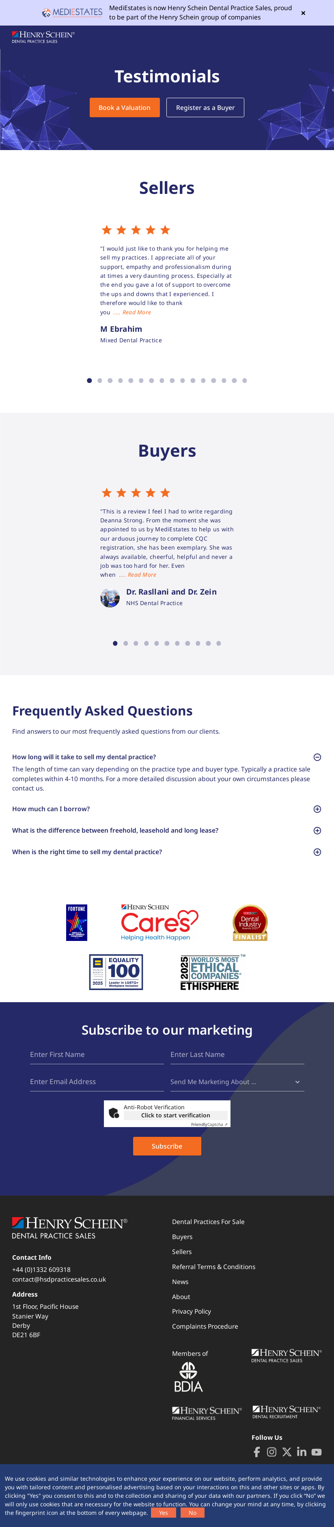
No (192, 1512)
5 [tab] (131, 380)
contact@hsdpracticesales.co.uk (59, 1289)
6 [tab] (141, 380)
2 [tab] (100, 380)
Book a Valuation (125, 107)
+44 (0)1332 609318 (41, 1280)
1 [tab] (89, 380)
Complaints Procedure (205, 1336)
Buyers (182, 1247)
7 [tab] (152, 380)
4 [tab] (120, 380)
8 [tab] (162, 380)
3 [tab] (110, 380)
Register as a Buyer (205, 107)
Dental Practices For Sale (208, 1232)
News (180, 1291)
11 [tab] (192, 380)
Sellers (182, 1261)
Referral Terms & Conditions (213, 1276)
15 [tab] (234, 380)
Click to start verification (175, 1126)
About (181, 1306)
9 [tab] (172, 380)
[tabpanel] (167, 284)
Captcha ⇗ (209, 1135)
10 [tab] (182, 380)
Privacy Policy (191, 1321)
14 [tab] (224, 380)
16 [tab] (244, 380)
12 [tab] (203, 380)
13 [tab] (213, 380)
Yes (163, 1512)
